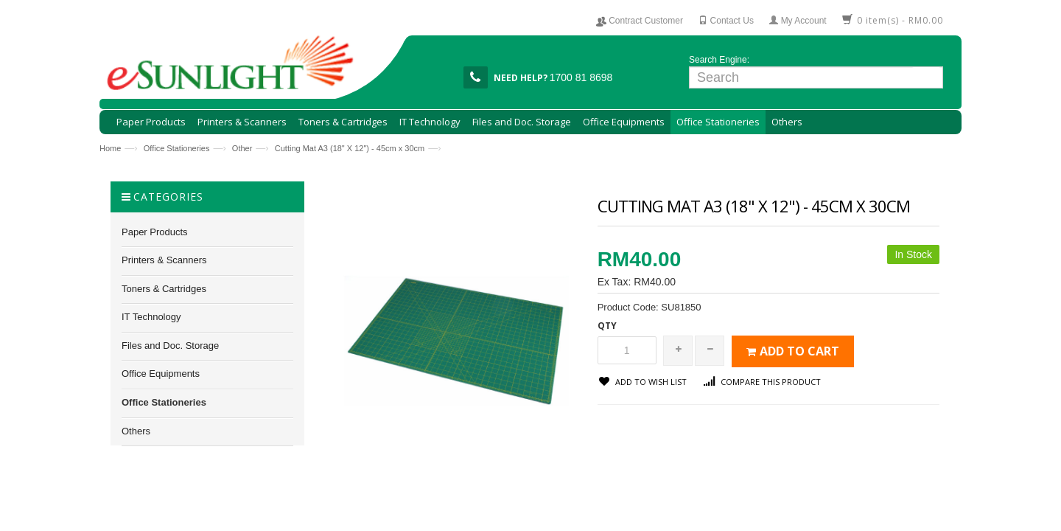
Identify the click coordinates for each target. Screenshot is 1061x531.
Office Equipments (161, 373)
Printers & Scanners (164, 260)
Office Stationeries (177, 148)
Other (242, 148)
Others (136, 431)
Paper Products (155, 231)
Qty (607, 325)
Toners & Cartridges (164, 288)
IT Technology (151, 316)
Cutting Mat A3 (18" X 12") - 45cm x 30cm (349, 148)
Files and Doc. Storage (170, 345)
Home (110, 148)
